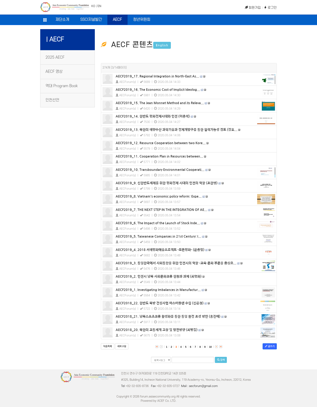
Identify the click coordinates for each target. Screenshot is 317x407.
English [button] (162, 45)
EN (99, 6)
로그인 (270, 8)
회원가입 (253, 8)
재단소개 (62, 20)
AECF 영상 (53, 72)
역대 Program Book (61, 86)
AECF (117, 20)
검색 (221, 359)
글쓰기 (270, 346)
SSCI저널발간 (91, 20)
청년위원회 (141, 20)
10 (210, 347)
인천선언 (52, 100)
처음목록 (107, 346)
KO (93, 6)
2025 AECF (54, 57)
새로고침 (121, 346)
